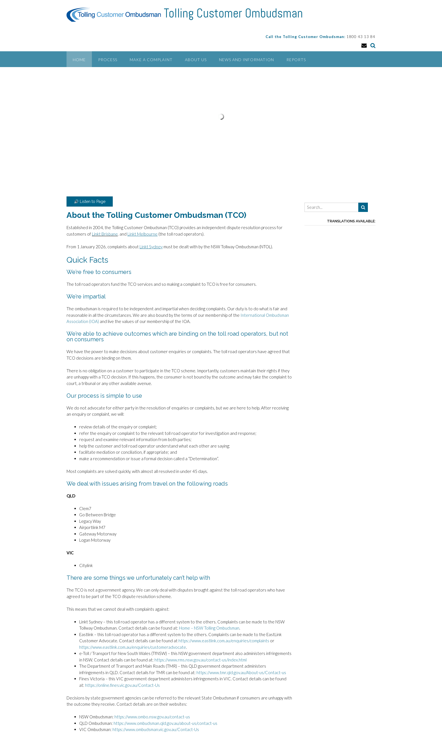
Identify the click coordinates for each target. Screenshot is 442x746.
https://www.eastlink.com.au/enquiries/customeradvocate (132, 647)
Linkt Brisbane (105, 233)
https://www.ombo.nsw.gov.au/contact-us (152, 716)
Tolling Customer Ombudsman (233, 13)
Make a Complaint (151, 59)
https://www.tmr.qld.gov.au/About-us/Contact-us (241, 672)
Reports (296, 59)
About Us (196, 59)
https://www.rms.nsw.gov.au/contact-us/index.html (200, 659)
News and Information (246, 59)
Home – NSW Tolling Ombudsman (209, 627)
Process (107, 59)
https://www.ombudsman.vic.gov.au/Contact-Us (155, 729)
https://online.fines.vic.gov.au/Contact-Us (122, 685)
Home (79, 59)
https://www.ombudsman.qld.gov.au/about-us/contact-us (165, 723)
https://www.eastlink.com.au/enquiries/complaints (223, 640)
